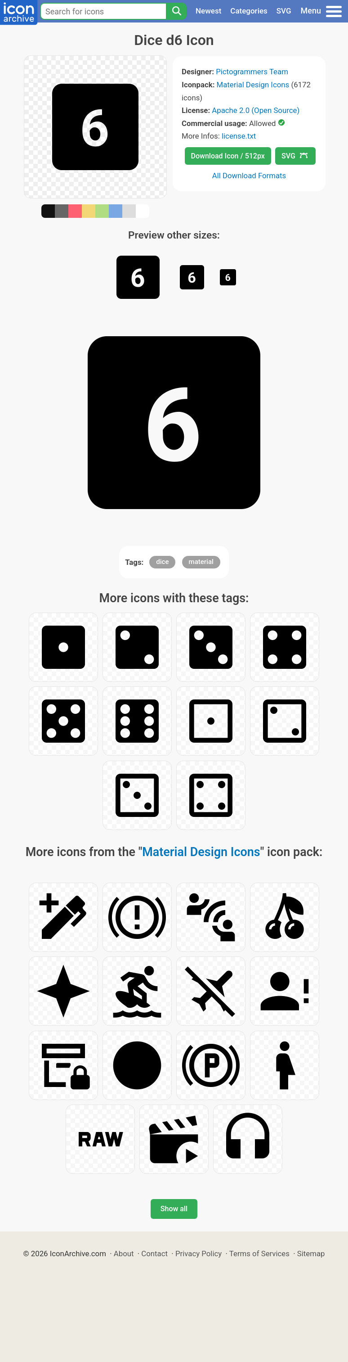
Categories (249, 10)
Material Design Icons (253, 84)
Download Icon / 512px (228, 156)
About (124, 1253)
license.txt (239, 135)
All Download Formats (249, 175)
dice (162, 562)
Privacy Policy (198, 1253)
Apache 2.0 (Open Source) (255, 110)
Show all (174, 1208)
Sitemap (311, 1253)
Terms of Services (259, 1253)
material (201, 562)
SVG (284, 10)
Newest (208, 10)
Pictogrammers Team (252, 71)
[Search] (176, 11)
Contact (154, 1253)
